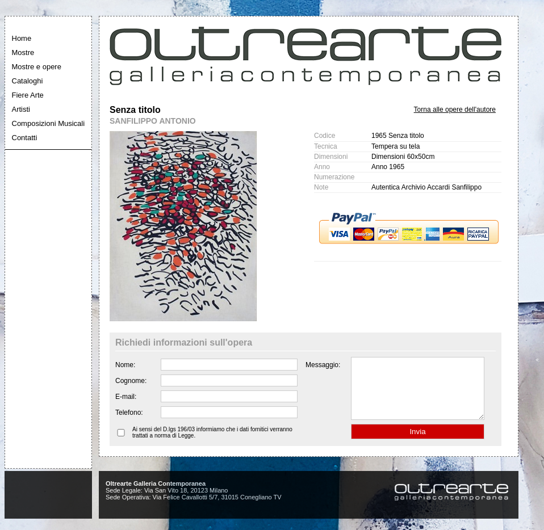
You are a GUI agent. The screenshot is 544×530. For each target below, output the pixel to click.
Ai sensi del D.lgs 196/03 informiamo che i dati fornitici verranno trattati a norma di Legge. (212, 444)
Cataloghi (27, 81)
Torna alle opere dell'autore (455, 109)
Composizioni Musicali (48, 123)
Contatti (24, 137)
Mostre (23, 52)
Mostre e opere (36, 66)
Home (22, 38)
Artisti (21, 109)
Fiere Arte (28, 95)
